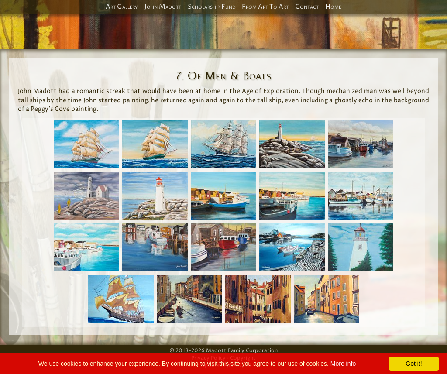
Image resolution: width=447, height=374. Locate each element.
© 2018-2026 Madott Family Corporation (223, 350)
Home (333, 7)
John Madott (162, 7)
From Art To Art (265, 7)
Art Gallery (122, 7)
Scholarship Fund (212, 7)
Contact (307, 7)
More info (343, 363)
